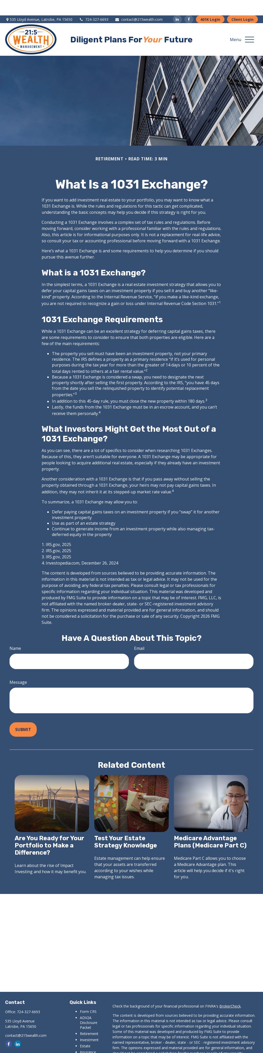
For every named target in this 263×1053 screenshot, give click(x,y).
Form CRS (88, 996)
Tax (83, 1042)
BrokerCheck (230, 990)
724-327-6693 (93, 4)
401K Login (210, 4)
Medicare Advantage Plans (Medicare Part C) (210, 826)
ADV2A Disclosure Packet (88, 1007)
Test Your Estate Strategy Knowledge (125, 826)
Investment (89, 1024)
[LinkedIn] (177, 4)
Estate (85, 1030)
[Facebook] (188, 4)
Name (15, 633)
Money (85, 1049)
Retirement (89, 1018)
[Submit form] (23, 714)
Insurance (88, 1036)
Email (139, 633)
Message (18, 667)
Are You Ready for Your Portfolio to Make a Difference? (49, 830)
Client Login (242, 4)
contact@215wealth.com (139, 4)
